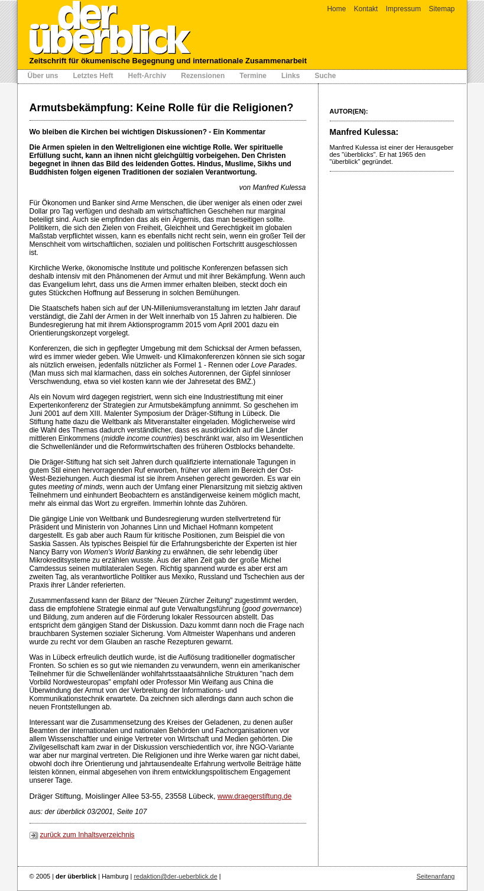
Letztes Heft (93, 76)
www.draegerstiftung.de (254, 796)
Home (336, 9)
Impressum (403, 9)
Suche (325, 76)
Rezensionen (203, 76)
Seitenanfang (436, 876)
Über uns (43, 76)
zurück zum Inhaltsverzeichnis (87, 835)
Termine (253, 76)
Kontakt (366, 9)
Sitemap (441, 9)
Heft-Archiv (147, 76)
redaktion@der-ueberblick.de (175, 876)
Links (290, 76)
